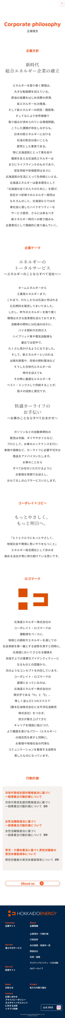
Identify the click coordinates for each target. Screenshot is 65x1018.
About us (28, 883)
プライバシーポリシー (15, 999)
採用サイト (10, 969)
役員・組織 (35, 956)
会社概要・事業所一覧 (40, 945)
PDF (45, 806)
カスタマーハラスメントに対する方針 (16, 1004)
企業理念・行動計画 (39, 933)
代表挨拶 (34, 939)
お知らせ (9, 987)
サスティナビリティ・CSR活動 (44, 962)
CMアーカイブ (36, 968)
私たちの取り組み (38, 987)
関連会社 (34, 951)
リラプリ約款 (11, 1008)
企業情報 (34, 925)
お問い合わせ (11, 996)
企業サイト (10, 925)
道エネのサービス (13, 947)
